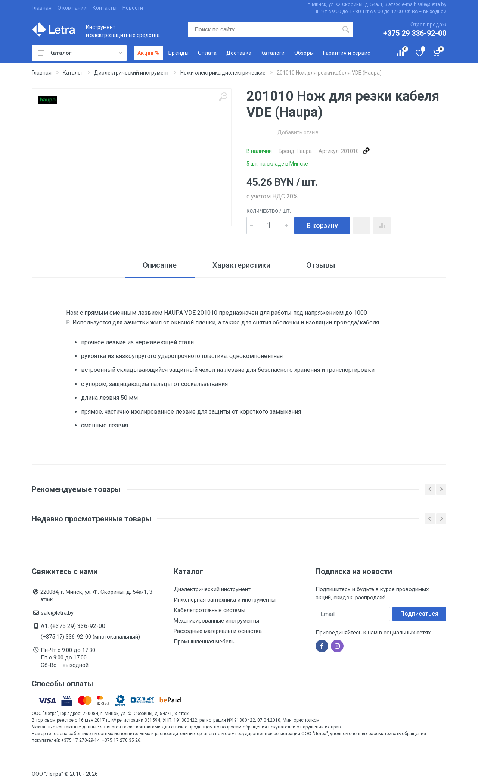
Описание (160, 265)
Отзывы (320, 265)
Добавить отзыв (298, 132)
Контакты (105, 7)
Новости (132, 7)
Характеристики (241, 265)
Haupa (304, 151)
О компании (72, 7)
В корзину (322, 225)
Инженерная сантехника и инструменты (225, 599)
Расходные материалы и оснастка (218, 631)
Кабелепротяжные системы (209, 610)
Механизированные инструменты (216, 620)
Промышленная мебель (204, 641)
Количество (268, 211)
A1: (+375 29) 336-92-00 (73, 626)
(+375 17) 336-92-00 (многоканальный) (90, 636)
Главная (42, 7)
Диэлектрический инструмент (212, 589)
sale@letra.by (57, 612)
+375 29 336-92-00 (414, 33)
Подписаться (419, 613)
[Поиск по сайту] (263, 29)
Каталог (80, 53)
